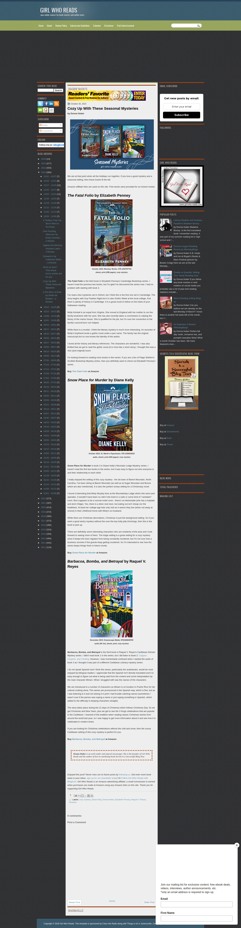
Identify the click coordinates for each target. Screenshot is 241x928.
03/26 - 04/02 (50, 440)
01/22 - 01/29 (50, 480)
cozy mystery (85, 799)
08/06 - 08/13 (50, 356)
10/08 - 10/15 (50, 316)
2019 (43, 512)
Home (41, 25)
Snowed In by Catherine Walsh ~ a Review (52, 259)
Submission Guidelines (80, 25)
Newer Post (74, 902)
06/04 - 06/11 (50, 396)
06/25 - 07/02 (50, 382)
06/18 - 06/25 (50, 387)
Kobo (169, 438)
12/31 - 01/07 (50, 176)
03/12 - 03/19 (50, 449)
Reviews (72, 802)
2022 (43, 498)
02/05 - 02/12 (50, 471)
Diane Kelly (96, 799)
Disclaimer (109, 25)
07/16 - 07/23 (50, 369)
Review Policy (61, 25)
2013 (43, 538)
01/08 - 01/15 (50, 488)
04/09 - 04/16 (50, 431)
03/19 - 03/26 (50, 444)
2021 (43, 503)
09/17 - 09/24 (50, 329)
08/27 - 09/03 (50, 342)
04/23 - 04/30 (50, 422)
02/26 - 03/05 (50, 458)
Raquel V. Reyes (138, 799)
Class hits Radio (109, 923)
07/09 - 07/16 (50, 373)
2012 (43, 543)
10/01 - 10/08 (50, 320)
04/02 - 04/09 (50, 435)
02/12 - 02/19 (50, 466)
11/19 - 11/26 (50, 203)
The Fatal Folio (80, 371)
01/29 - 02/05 (50, 475)
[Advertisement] (120, 57)
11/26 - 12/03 (50, 198)
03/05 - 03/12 (50, 453)
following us (124, 774)
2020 (43, 507)
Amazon (170, 425)
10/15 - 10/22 (50, 311)
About (49, 25)
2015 (43, 529)
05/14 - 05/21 (50, 409)
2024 (43, 168)
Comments (46, 131)
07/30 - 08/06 (50, 360)
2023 (43, 172)
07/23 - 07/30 (50, 364)
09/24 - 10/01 (50, 325)
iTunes (170, 444)
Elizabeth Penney (122, 799)
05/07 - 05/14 (50, 413)
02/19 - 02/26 (50, 462)
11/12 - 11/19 (50, 207)
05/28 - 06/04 (50, 400)
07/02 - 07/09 (50, 378)
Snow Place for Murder (84, 552)
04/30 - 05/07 (50, 418)
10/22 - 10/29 (50, 307)
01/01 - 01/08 (50, 493)
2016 (43, 525)
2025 (43, 163)
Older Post (149, 902)
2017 (43, 520)
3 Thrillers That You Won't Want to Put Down (52, 223)
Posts (43, 125)
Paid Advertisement (125, 25)
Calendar (97, 25)
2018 (43, 516)
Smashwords (173, 431)
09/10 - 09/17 (50, 333)
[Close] (236, 845)
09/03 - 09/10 (50, 338)
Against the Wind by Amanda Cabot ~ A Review (52, 248)
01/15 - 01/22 (50, 484)
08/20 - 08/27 (50, 347)
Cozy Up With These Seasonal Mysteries (52, 284)
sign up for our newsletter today (102, 778)
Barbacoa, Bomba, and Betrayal (88, 739)
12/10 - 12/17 (50, 189)
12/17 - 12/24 (50, 185)
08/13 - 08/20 (50, 351)
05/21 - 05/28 (50, 404)
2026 (43, 159)
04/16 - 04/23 (50, 426)
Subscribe (181, 115)
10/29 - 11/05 (50, 216)
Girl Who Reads (58, 10)
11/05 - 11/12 (50, 212)
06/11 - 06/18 (50, 391)
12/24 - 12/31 (50, 181)
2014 (43, 534)
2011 (43, 547)
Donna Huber (108, 799)
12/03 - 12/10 (50, 194)
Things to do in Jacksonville (139, 923)
